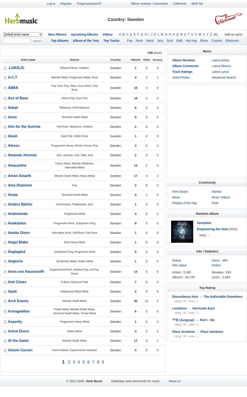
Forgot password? (89, 3)
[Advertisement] (41, 131)
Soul (170, 40)
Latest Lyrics (220, 71)
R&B (179, 40)
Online (216, 265)
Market (216, 191)
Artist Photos (181, 77)
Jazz (160, 40)
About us (174, 381)
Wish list (197, 3)
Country (216, 40)
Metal (150, 40)
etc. (216, 34)
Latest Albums (221, 66)
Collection (179, 3)
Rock (139, 40)
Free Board (180, 191)
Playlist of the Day (184, 203)
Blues (204, 40)
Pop (130, 40)
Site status (179, 265)
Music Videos (221, 197)
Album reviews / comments (149, 3)
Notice (176, 260)
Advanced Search (224, 77)
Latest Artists (220, 60)
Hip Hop (191, 40)
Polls (215, 203)
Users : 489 (220, 260)
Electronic (232, 40)
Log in (51, 3)
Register (66, 3)
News (176, 197)
